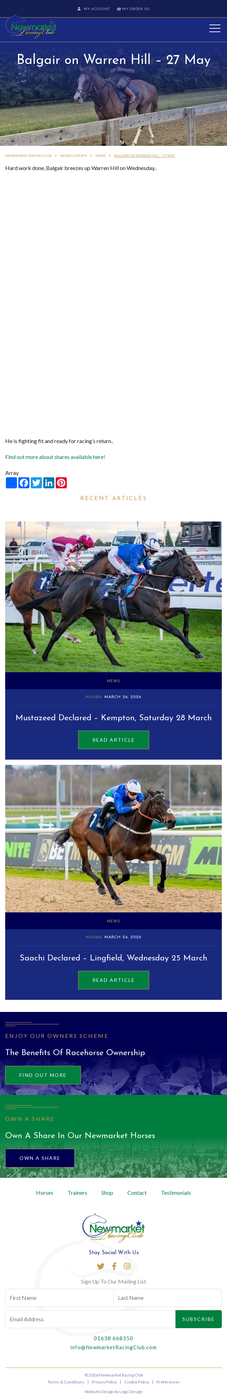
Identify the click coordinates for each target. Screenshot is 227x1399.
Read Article (113, 740)
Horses (44, 1192)
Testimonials (176, 1192)
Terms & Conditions (65, 1381)
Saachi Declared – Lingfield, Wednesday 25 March (113, 958)
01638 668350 (113, 1338)
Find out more (43, 1075)
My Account (94, 9)
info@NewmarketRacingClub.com (113, 1347)
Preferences (168, 1381)
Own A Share (40, 1158)
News (113, 681)
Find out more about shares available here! (55, 456)
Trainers (77, 1192)
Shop (107, 1192)
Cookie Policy (136, 1381)
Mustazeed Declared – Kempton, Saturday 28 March (114, 718)
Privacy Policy (104, 1381)
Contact (137, 1192)
